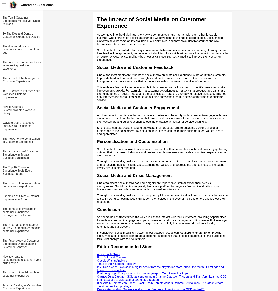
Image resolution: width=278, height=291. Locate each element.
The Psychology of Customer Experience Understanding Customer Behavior (21, 244)
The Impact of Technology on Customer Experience (21, 80)
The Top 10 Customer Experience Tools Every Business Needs (17, 170)
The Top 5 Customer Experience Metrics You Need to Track (21, 20)
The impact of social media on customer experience (21, 274)
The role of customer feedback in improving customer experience (22, 65)
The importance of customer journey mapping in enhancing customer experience (21, 228)
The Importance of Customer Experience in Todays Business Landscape (21, 154)
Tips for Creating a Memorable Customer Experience (22, 287)
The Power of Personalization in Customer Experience (21, 140)
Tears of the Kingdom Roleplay (116, 263)
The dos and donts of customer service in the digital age (21, 49)
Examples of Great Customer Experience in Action (21, 198)
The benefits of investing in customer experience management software (19, 212)
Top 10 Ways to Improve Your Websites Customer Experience (21, 94)
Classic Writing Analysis (112, 260)
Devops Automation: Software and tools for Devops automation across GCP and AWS (151, 289)
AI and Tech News (108, 254)
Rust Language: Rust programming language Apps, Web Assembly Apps (142, 273)
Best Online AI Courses (111, 257)
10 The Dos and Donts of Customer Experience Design (21, 35)
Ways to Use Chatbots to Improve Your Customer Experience (18, 126)
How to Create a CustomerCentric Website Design (19, 110)
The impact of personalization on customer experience (21, 185)
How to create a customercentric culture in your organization (22, 259)
